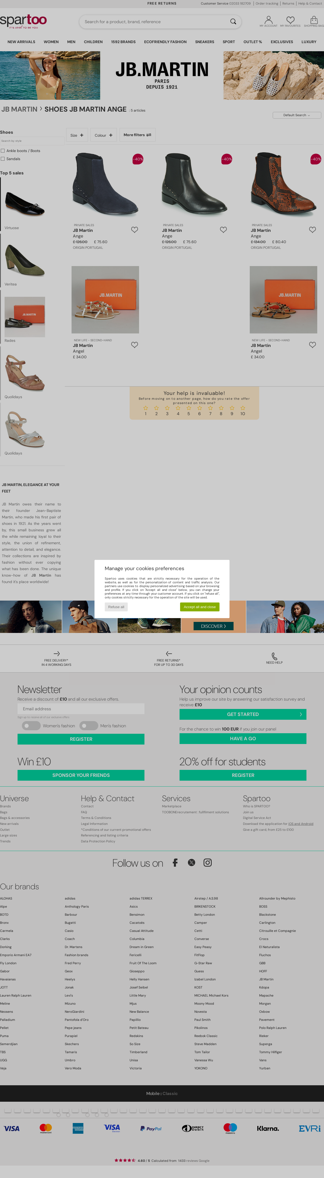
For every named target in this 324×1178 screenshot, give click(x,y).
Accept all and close (200, 607)
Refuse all (116, 607)
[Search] (233, 22)
